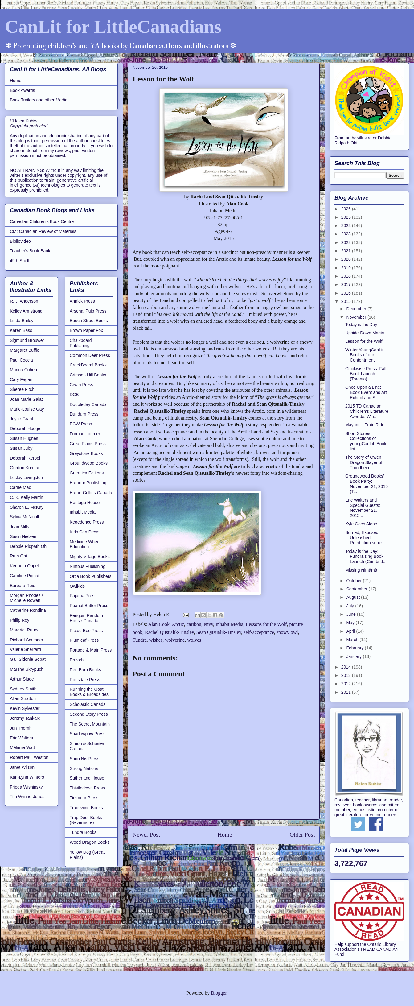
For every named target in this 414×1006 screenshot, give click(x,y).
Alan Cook (159, 624)
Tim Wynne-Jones (27, 796)
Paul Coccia (21, 360)
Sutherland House (87, 778)
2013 (346, 675)
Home (225, 834)
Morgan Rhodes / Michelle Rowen (26, 598)
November (356, 317)
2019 (346, 267)
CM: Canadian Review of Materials (43, 231)
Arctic (178, 624)
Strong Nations (84, 768)
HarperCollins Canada (91, 492)
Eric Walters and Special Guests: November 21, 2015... (362, 508)
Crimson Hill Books (88, 374)
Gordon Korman (25, 467)
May (350, 622)
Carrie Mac (20, 487)
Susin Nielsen (23, 536)
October (354, 580)
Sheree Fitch (22, 389)
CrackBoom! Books (88, 364)
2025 (346, 217)
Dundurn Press (84, 414)
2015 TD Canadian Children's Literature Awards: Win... (366, 411)
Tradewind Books (86, 807)
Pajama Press (83, 595)
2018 (346, 276)
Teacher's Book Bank (30, 250)
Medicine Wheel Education (85, 544)
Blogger (219, 993)
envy (208, 624)
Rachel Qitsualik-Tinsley (169, 632)
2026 (346, 208)
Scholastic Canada (88, 704)
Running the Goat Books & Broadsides (89, 692)
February (355, 647)
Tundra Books (83, 832)
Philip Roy (19, 620)
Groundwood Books (89, 463)
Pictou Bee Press (86, 630)
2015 (346, 301)
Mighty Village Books (90, 556)
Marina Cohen (23, 369)
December (356, 308)
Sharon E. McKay (26, 507)
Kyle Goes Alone (361, 523)
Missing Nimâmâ (361, 570)
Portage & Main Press (91, 650)
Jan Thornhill (22, 728)
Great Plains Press (88, 443)
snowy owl (287, 632)
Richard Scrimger (26, 639)
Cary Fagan (21, 379)
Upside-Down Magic (364, 332)
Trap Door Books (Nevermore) (86, 820)
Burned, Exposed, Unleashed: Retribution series (364, 537)
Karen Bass (21, 330)
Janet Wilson (22, 767)
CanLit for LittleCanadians (113, 26)
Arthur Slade (22, 679)
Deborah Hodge (25, 428)
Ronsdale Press (85, 679)
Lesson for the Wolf (363, 341)
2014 (346, 666)
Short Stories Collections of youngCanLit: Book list (365, 441)
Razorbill (78, 659)
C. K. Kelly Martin (26, 497)
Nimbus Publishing (87, 566)
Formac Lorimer (85, 433)
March (352, 639)
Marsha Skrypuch (26, 669)
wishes (156, 640)
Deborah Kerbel (25, 458)
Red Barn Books (85, 669)
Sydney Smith (23, 688)
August (353, 597)
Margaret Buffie (24, 350)
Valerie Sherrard (25, 649)
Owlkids (77, 586)
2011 (346, 692)
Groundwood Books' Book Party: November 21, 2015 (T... (366, 484)
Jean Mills (19, 526)
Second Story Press (89, 714)
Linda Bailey (21, 320)
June (351, 614)
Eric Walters (21, 737)
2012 (346, 683)
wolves (194, 640)
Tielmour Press (84, 797)
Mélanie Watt (22, 747)
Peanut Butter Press (89, 605)
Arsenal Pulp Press (88, 310)
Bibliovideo (20, 241)
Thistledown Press (87, 787)
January (354, 656)
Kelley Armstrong (26, 310)
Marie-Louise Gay (27, 409)
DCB (74, 394)
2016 (346, 293)
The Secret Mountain (90, 724)
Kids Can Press (84, 531)
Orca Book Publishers (90, 576)
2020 (346, 259)
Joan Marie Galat (26, 399)
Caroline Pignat (24, 575)
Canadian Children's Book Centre (42, 221)
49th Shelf (19, 260)
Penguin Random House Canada (86, 618)
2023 (346, 233)
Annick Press (82, 301)
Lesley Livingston (26, 477)
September (357, 588)
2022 (346, 242)
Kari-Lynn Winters (27, 777)
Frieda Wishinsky (26, 787)
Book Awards (22, 90)
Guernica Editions (87, 472)
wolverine (175, 640)
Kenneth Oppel (24, 565)
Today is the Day (361, 324)
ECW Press (81, 423)
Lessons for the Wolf (266, 624)
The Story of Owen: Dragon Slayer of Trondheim (364, 462)
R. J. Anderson (24, 301)
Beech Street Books (89, 320)
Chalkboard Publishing (81, 343)
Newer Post (146, 834)
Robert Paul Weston (29, 757)
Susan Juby (21, 448)
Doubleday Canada (88, 404)
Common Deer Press (90, 355)
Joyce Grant (21, 418)
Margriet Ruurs (24, 629)
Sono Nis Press (84, 758)
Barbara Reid (22, 585)
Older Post (302, 834)
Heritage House (85, 502)
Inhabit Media (229, 624)
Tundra (140, 640)
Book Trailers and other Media (39, 99)
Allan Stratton (23, 698)
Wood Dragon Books (89, 842)
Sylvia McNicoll (24, 516)
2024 (346, 225)
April (351, 631)
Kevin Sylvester (24, 708)
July (350, 605)
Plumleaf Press (84, 640)
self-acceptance (259, 632)
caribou (194, 624)
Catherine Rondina (28, 610)
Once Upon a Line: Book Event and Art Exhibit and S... (366, 392)
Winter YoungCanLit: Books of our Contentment (365, 355)
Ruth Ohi (18, 555)
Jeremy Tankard (25, 718)
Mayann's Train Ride (364, 424)
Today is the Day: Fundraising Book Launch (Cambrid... (366, 556)
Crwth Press (81, 384)
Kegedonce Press (87, 522)
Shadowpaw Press (87, 733)
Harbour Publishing (88, 482)
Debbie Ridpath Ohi (28, 546)
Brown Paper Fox (86, 330)
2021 (346, 250)
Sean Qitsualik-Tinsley (218, 632)
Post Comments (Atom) (237, 858)
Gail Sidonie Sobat (28, 659)
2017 (346, 284)
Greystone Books (86, 453)
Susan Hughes (24, 438)
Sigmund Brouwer (27, 340)
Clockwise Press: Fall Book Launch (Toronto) (365, 374)
